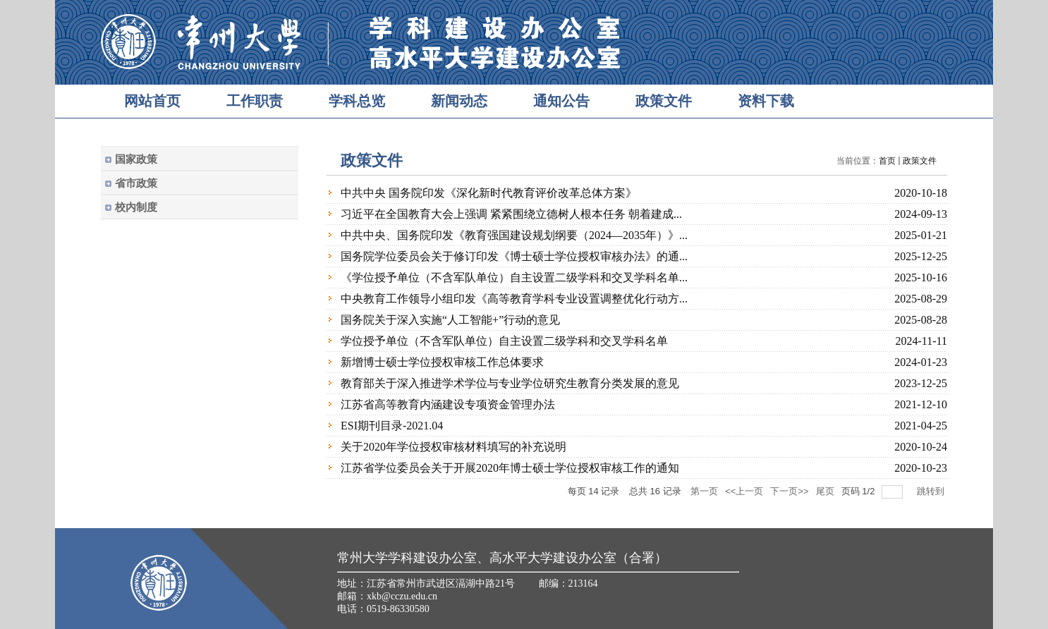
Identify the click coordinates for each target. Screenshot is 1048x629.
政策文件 (663, 101)
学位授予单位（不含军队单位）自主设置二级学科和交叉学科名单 (504, 341)
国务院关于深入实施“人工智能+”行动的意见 (450, 320)
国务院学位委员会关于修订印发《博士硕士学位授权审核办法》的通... (514, 256)
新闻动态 (459, 101)
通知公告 (561, 101)
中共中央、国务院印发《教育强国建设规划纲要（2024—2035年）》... (514, 235)
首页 (887, 161)
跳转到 (932, 491)
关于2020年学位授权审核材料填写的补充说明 (453, 447)
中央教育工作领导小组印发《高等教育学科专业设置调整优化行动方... (514, 299)
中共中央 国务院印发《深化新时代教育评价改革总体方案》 (489, 193)
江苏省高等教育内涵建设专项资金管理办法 (448, 404)
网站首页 (152, 101)
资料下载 (766, 101)
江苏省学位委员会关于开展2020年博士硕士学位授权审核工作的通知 (510, 468)
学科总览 (357, 101)
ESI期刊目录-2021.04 (392, 426)
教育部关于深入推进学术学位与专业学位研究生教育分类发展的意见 (510, 383)
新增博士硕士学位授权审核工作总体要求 (442, 362)
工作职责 (254, 101)
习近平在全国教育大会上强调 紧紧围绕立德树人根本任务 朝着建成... (511, 214)
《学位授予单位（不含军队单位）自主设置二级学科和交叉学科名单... (514, 277)
